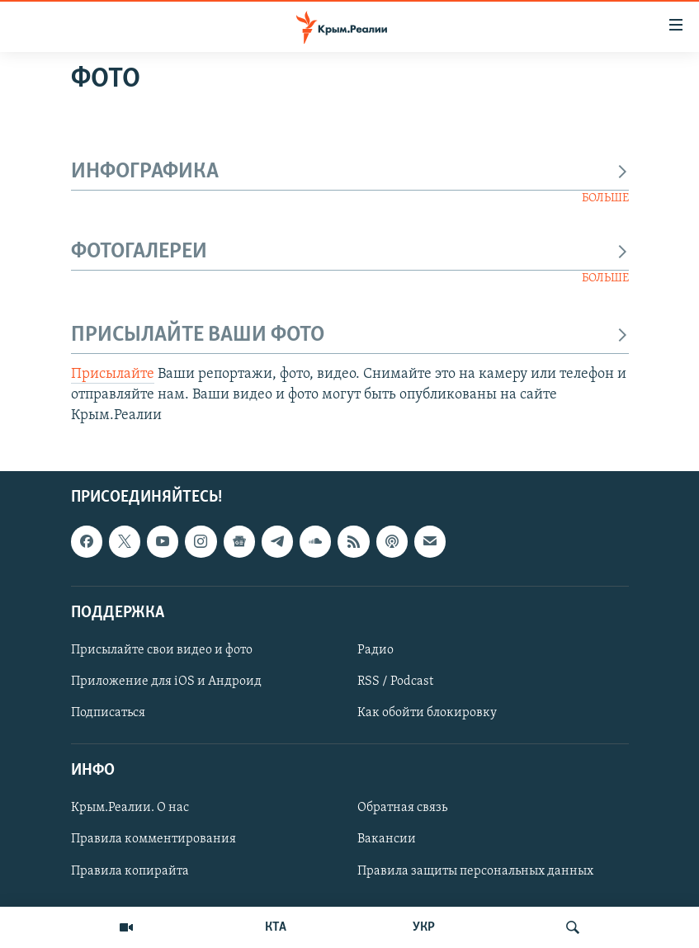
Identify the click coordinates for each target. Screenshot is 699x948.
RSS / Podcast (395, 681)
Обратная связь (402, 808)
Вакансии (386, 840)
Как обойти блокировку (427, 712)
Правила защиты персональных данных (475, 871)
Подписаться (108, 712)
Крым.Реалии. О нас (130, 808)
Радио (375, 650)
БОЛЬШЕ (605, 198)
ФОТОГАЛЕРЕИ (350, 252)
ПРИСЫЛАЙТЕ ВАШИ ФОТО (350, 335)
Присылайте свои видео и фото (162, 650)
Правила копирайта (130, 871)
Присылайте (112, 374)
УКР (424, 927)
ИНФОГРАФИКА (350, 172)
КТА (275, 927)
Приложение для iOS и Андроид (166, 681)
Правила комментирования (153, 840)
